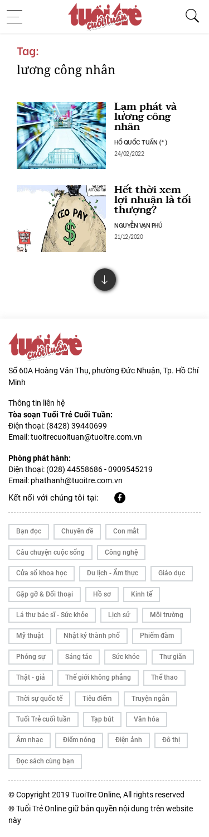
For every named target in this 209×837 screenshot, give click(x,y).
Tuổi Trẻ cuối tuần (43, 719)
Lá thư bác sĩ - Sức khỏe (52, 615)
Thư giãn (172, 657)
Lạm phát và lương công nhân (145, 117)
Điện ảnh (128, 740)
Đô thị (171, 740)
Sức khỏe (125, 657)
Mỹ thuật (29, 635)
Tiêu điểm (96, 699)
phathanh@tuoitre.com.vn (77, 480)
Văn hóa (146, 719)
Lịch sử (119, 615)
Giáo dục (171, 573)
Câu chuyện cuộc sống (50, 552)
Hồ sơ (102, 594)
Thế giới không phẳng (98, 677)
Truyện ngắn (150, 699)
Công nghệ (121, 552)
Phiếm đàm (157, 635)
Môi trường (166, 615)
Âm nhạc (29, 740)
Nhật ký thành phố (92, 635)
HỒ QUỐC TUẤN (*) (140, 141)
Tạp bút (102, 719)
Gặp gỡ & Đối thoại (44, 594)
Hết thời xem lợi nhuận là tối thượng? (152, 200)
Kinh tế (141, 594)
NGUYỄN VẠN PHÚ (138, 224)
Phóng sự (30, 657)
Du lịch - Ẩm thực (112, 573)
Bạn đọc (28, 531)
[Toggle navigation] (18, 16)
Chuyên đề (77, 531)
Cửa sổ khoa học (41, 573)
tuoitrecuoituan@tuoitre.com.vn (86, 436)
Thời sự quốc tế (39, 699)
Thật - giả (30, 677)
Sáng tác (78, 657)
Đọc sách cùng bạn (45, 761)
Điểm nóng (79, 740)
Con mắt (126, 531)
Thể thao (164, 677)
